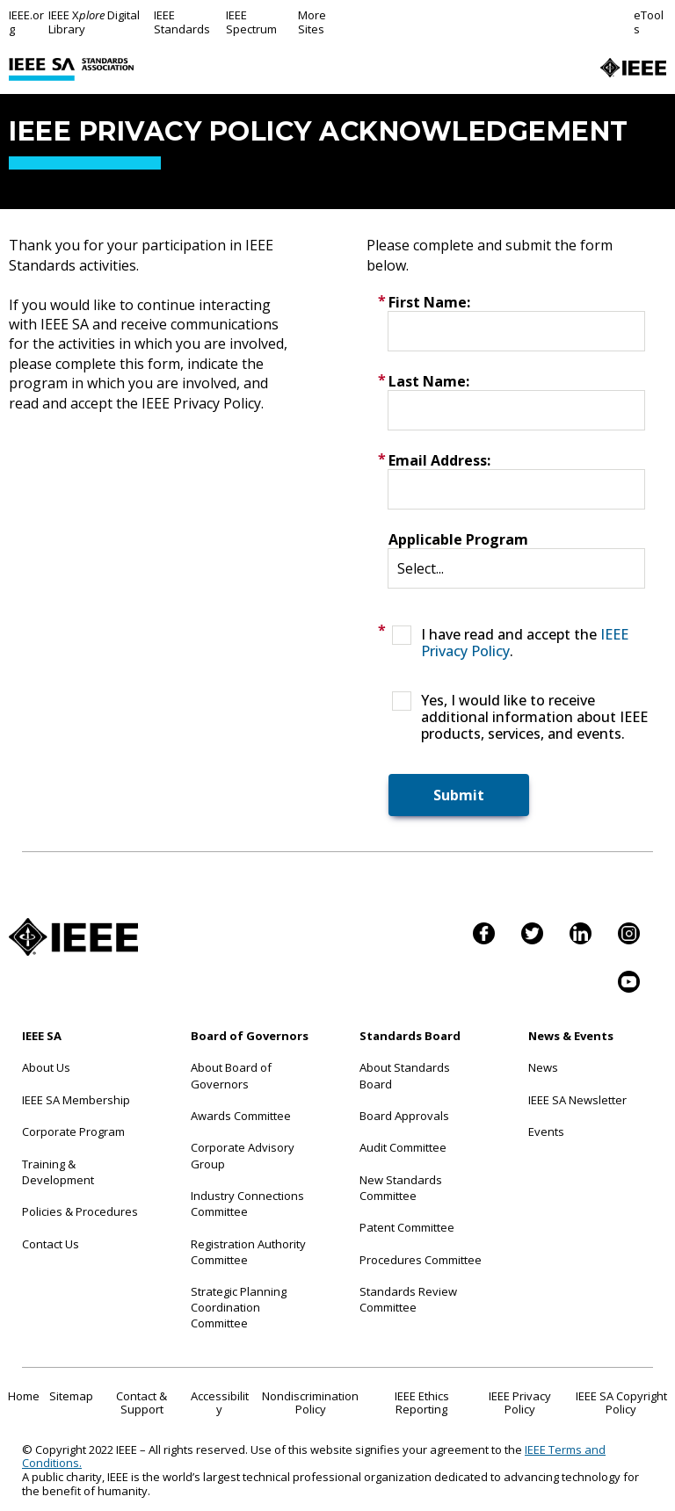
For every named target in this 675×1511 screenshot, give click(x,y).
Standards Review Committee (408, 1299)
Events (546, 1131)
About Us (46, 1067)
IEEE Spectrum (251, 22)
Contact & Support (141, 1403)
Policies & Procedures (80, 1211)
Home (24, 1396)
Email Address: (439, 460)
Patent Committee (406, 1227)
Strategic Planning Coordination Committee (239, 1307)
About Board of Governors (231, 1075)
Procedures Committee (420, 1260)
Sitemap (71, 1396)
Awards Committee (241, 1116)
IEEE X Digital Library (94, 22)
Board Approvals (404, 1116)
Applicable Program (458, 539)
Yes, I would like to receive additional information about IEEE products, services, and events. (534, 717)
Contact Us (50, 1244)
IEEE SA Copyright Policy (621, 1403)
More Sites (312, 22)
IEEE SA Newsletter (577, 1100)
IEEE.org (26, 22)
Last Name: (428, 381)
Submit (458, 795)
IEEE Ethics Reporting (422, 1403)
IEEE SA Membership (76, 1100)
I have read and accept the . (524, 643)
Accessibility (220, 1403)
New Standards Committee (400, 1188)
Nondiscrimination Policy (310, 1403)
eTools (649, 22)
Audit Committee (402, 1147)
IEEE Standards (182, 22)
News (543, 1067)
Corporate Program (73, 1131)
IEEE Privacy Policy (520, 1403)
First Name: (429, 302)
